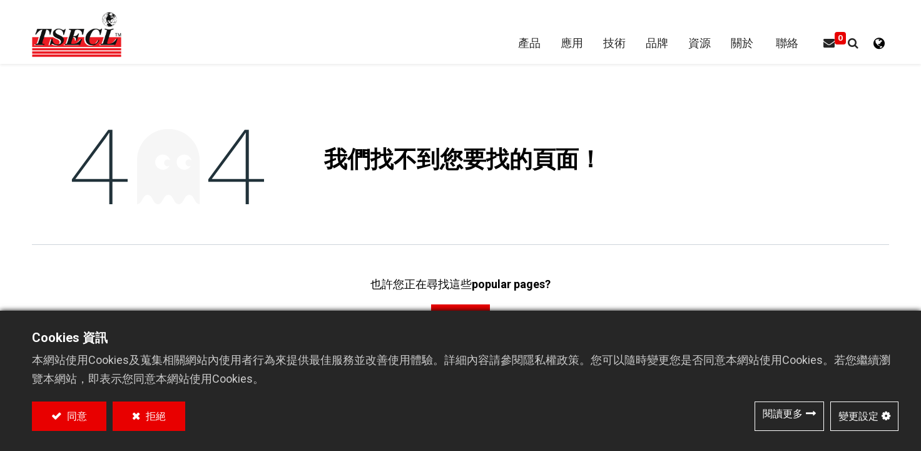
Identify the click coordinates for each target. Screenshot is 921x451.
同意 (75, 416)
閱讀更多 (783, 414)
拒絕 (154, 416)
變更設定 (858, 416)
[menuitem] (656, 45)
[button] (852, 45)
